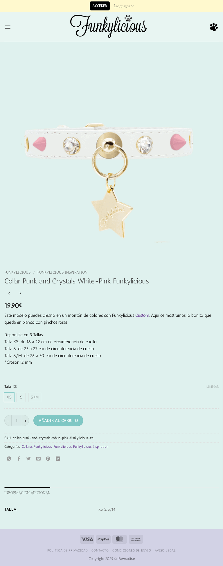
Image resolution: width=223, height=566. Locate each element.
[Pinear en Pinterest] (48, 458)
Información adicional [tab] (27, 493)
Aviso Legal (165, 550)
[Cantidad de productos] (16, 420)
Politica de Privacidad (67, 550)
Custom (142, 315)
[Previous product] (20, 294)
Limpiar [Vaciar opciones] (212, 387)
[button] (100, 5)
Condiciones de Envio (131, 550)
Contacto (100, 550)
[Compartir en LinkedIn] (57, 458)
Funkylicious (17, 272)
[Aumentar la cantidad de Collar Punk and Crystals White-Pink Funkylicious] (25, 420)
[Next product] (9, 294)
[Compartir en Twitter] (28, 458)
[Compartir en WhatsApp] (9, 458)
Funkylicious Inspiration (62, 272)
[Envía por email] (38, 458)
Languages (124, 6)
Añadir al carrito (58, 420)
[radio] (9, 397)
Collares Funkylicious (37, 447)
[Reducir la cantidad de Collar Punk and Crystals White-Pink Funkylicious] (7, 420)
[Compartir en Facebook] (19, 458)
